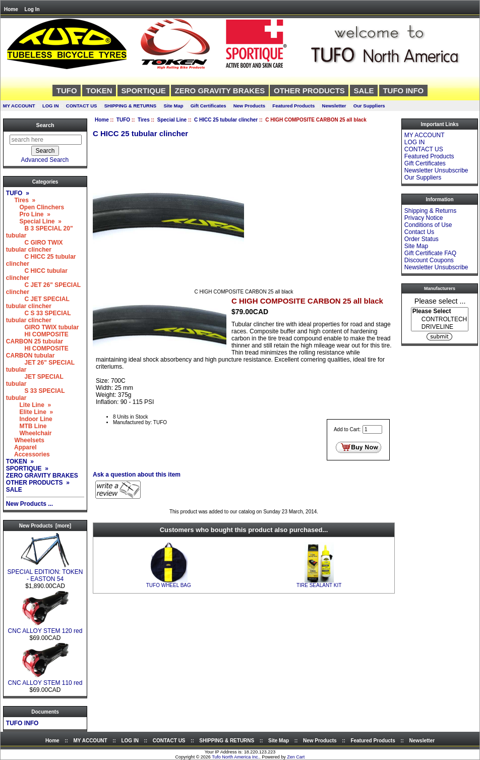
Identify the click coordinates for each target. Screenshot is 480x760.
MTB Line (26, 426)
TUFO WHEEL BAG (168, 585)
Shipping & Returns (430, 210)
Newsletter (334, 105)
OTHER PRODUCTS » (38, 482)
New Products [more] (45, 526)
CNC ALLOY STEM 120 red (45, 628)
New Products (249, 105)
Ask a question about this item (137, 474)
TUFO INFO (403, 90)
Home (11, 9)
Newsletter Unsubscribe (436, 170)
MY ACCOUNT (19, 105)
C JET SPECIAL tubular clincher (38, 303)
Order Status (421, 239)
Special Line (172, 120)
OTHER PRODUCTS (309, 90)
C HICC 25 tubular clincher (226, 120)
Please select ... (440, 301)
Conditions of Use (428, 224)
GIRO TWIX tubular (42, 327)
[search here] (46, 140)
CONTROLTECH (439, 319)
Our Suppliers (369, 105)
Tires (144, 120)
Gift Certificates (208, 105)
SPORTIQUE (143, 90)
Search (45, 125)
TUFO (123, 120)
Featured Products (293, 105)
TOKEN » (20, 461)
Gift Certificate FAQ (430, 253)
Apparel (21, 447)
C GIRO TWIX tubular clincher (34, 246)
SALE (364, 90)
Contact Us (419, 232)
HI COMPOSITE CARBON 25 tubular (37, 338)
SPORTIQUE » (27, 468)
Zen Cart (296, 756)
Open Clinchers (35, 207)
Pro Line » (28, 214)
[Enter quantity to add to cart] (372, 429)
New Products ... (29, 503)
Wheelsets (25, 440)
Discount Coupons (429, 260)
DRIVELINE (439, 327)
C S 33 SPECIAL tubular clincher (38, 317)
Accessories (28, 454)
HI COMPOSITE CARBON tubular (37, 352)
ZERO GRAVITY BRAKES (220, 90)
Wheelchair (29, 433)
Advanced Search (45, 159)
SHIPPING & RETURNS (130, 105)
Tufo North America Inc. (235, 756)
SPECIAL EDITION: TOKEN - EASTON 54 (45, 572)
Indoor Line (29, 419)
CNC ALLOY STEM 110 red (45, 680)
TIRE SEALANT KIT (318, 585)
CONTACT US (81, 105)
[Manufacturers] (439, 319)
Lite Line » (28, 404)
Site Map (173, 105)
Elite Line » (29, 412)
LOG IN (50, 105)
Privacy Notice (423, 217)
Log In (32, 9)
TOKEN (99, 90)
